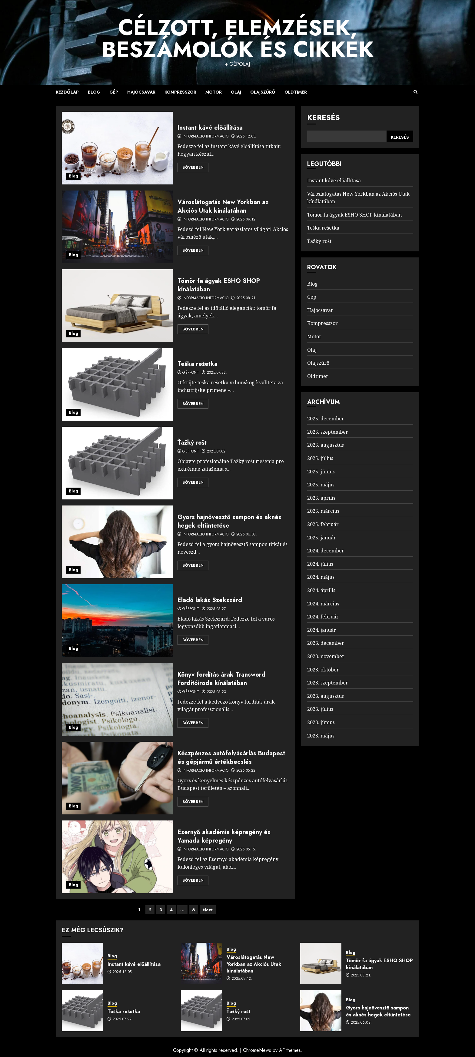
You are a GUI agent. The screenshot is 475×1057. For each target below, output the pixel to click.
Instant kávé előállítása (210, 127)
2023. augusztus (325, 696)
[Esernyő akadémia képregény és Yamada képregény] (117, 856)
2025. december (325, 418)
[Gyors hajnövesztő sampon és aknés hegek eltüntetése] (117, 541)
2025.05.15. (246, 849)
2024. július (320, 564)
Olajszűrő (262, 92)
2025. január (321, 537)
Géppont (190, 372)
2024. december (325, 550)
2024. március (323, 603)
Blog (94, 92)
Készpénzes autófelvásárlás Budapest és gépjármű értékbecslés (231, 757)
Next (208, 910)
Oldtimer (295, 92)
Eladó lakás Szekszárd (210, 600)
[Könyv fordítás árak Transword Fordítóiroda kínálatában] (117, 699)
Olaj (236, 92)
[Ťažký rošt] (117, 463)
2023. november (325, 656)
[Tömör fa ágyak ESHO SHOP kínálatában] (117, 305)
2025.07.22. (217, 372)
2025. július (320, 458)
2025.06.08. (246, 534)
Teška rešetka (198, 364)
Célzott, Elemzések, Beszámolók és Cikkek (238, 38)
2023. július (320, 709)
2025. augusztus (325, 445)
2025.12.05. (246, 136)
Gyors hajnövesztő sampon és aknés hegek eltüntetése (229, 521)
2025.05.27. (217, 609)
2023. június (321, 722)
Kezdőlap (67, 92)
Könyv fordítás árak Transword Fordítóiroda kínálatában (221, 679)
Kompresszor (180, 92)
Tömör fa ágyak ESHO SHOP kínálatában (219, 285)
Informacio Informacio (205, 136)
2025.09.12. (246, 219)
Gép (113, 92)
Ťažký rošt (192, 442)
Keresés (323, 117)
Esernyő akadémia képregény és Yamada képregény (224, 836)
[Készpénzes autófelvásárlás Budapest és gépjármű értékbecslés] (117, 778)
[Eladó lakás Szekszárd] (117, 620)
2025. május (320, 484)
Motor (213, 92)
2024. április (321, 590)
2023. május (320, 735)
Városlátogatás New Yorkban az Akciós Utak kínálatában (223, 206)
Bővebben (193, 167)
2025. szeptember (327, 432)
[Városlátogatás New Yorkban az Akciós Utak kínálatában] (117, 227)
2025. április (321, 498)
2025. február (323, 524)
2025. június (321, 471)
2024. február (323, 616)
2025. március (323, 511)
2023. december (325, 643)
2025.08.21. (246, 298)
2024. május (320, 577)
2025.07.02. (217, 451)
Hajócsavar (141, 92)
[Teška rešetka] (117, 384)
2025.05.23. (217, 692)
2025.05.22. (246, 770)
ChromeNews (257, 1050)
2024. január (321, 630)
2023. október (323, 669)
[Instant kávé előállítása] (117, 148)
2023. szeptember (327, 682)
